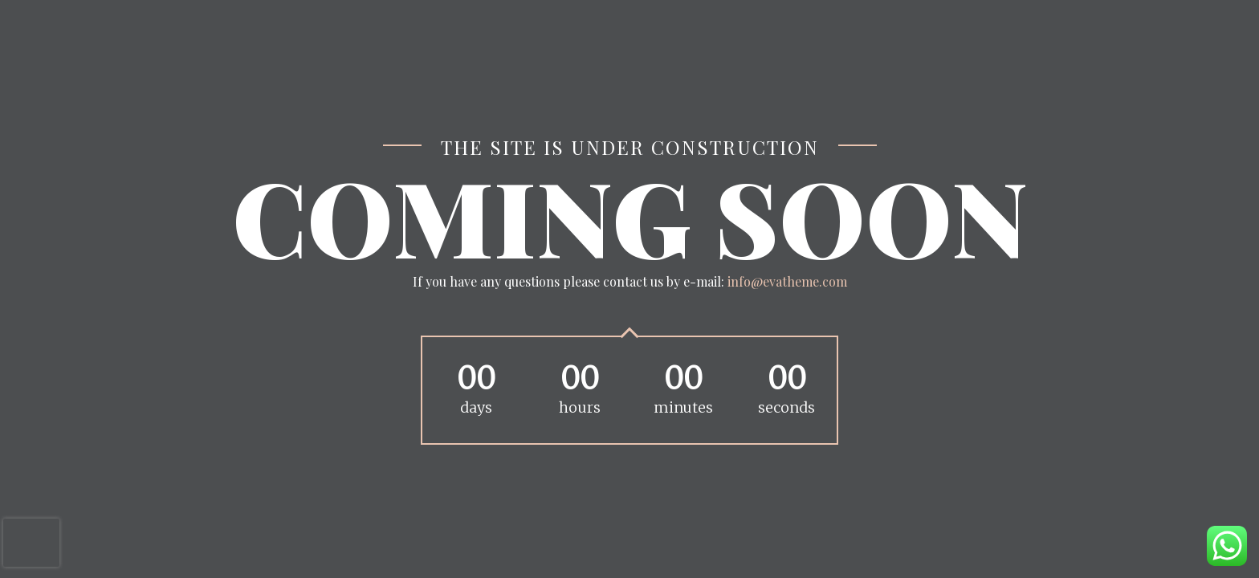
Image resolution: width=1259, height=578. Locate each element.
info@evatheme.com (787, 281)
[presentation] (31, 543)
